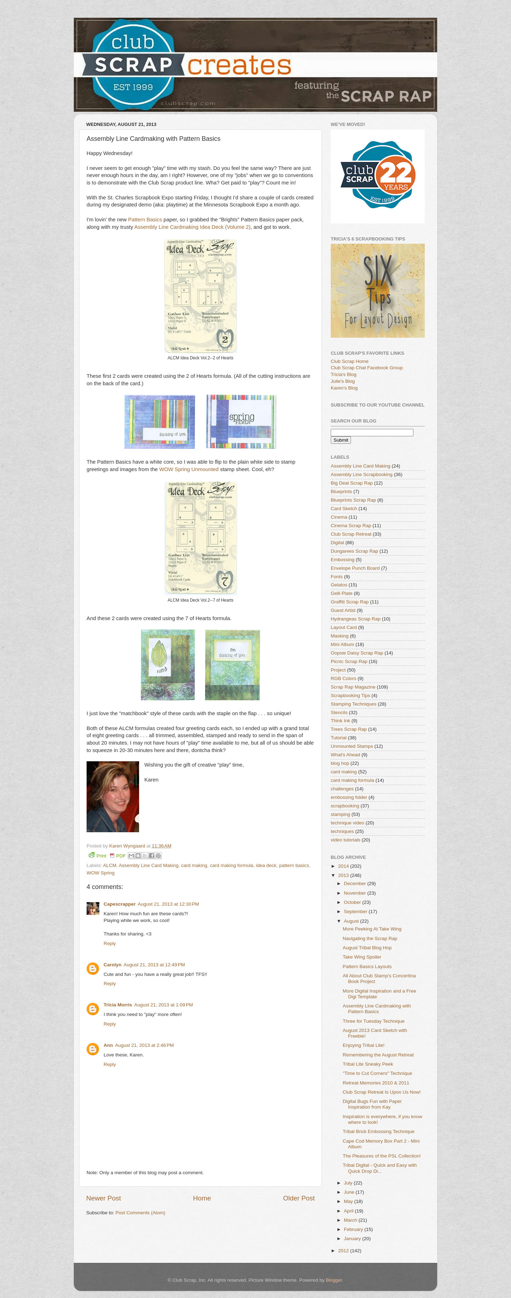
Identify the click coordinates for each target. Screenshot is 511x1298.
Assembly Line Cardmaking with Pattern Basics (377, 1008)
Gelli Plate (342, 593)
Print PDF (107, 855)
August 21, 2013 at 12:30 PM (168, 904)
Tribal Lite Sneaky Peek (368, 1064)
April (349, 1211)
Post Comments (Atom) (140, 1212)
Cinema (339, 517)
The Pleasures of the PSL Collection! (382, 1156)
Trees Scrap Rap (349, 729)
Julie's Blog (343, 381)
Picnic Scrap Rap (349, 661)
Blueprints (341, 491)
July (349, 1183)
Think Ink (340, 720)
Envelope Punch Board (355, 568)
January (353, 1238)
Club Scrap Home (350, 361)
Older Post (299, 1198)
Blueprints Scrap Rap (353, 500)
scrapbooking (345, 805)
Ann (108, 1045)
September (356, 911)
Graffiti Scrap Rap (350, 601)
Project (338, 670)
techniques (342, 831)
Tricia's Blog (344, 374)
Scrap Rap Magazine (353, 687)
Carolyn (112, 964)
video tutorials (345, 840)
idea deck (266, 865)
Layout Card (344, 627)
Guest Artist (343, 610)
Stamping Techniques (354, 704)
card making (194, 865)
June (350, 1192)
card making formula (231, 865)
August (352, 921)
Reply (110, 943)
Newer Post (103, 1198)
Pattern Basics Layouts (367, 966)
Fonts (337, 576)
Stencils (339, 712)
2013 (344, 875)
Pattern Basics (145, 219)
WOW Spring (101, 873)
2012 (344, 1250)
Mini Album (342, 644)
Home (202, 1198)
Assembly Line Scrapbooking (361, 474)
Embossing (343, 559)
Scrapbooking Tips (350, 695)
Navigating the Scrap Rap (370, 938)
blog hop (340, 763)
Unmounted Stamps (352, 746)
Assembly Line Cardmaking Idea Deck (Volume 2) (192, 227)
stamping (340, 814)
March (351, 1220)
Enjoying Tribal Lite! (364, 1045)
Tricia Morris (118, 1004)
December (355, 883)
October (353, 902)
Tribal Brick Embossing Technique (379, 1131)
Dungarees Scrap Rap (354, 551)
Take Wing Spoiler (362, 957)
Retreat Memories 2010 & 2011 (376, 1083)
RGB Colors (343, 678)
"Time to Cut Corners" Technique (377, 1073)
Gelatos (339, 584)
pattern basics (294, 865)
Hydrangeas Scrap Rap (355, 619)
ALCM (110, 865)
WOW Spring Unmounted (189, 469)
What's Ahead (345, 754)
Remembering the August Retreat (378, 1054)
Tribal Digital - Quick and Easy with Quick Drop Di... (380, 1167)
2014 (344, 866)
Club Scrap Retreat (351, 534)
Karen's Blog (344, 388)
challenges (342, 788)
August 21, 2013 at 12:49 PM (154, 964)
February (354, 1229)
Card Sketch (344, 508)
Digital (337, 542)
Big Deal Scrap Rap (352, 483)
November (355, 893)
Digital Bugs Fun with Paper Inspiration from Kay (372, 1104)
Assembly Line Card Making (148, 865)
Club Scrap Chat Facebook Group (367, 367)
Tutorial (339, 737)
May (349, 1201)
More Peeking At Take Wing (372, 929)
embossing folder (349, 797)
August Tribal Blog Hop (367, 947)
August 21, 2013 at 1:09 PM (163, 1004)
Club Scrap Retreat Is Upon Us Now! (382, 1092)
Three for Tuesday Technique (374, 1021)
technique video (347, 822)
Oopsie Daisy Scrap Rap (357, 653)
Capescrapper (120, 904)
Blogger (334, 1280)
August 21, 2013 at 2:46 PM (144, 1045)
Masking (339, 636)
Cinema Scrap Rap (351, 525)
